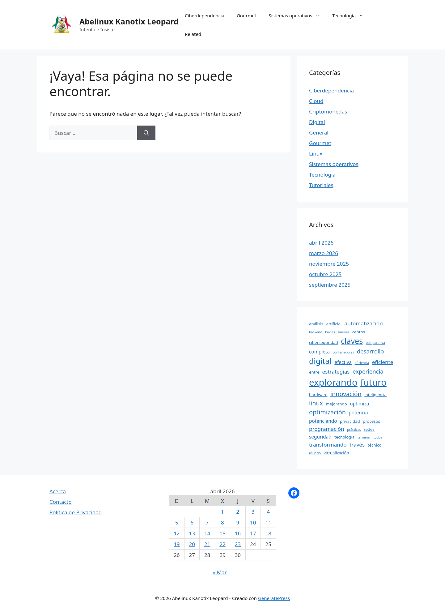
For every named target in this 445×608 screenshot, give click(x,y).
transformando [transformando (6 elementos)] (328, 444)
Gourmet (246, 15)
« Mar (220, 572)
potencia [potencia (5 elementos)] (358, 412)
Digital (317, 122)
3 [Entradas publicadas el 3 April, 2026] (253, 511)
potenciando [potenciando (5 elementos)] (323, 421)
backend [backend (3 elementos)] (315, 332)
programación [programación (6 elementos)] (326, 428)
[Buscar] (146, 133)
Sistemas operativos (297, 15)
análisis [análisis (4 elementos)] (316, 324)
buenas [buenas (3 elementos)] (343, 332)
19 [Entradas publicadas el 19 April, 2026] (177, 544)
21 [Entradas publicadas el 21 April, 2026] (207, 544)
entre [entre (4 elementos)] (314, 372)
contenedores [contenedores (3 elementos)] (343, 352)
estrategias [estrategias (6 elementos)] (336, 371)
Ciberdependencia (204, 15)
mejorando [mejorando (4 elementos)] (336, 404)
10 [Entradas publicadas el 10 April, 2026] (253, 522)
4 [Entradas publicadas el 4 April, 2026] (268, 511)
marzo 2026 (323, 253)
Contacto (60, 501)
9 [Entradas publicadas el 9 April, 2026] (237, 522)
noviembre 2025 (329, 263)
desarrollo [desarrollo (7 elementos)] (370, 351)
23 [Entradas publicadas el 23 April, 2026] (238, 544)
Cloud (316, 101)
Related (193, 34)
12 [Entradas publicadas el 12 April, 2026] (177, 533)
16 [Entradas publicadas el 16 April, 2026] (238, 533)
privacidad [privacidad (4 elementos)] (350, 421)
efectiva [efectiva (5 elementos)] (343, 362)
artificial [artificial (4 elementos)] (333, 324)
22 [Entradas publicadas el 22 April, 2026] (222, 544)
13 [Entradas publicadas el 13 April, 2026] (192, 533)
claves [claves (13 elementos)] (352, 341)
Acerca (57, 491)
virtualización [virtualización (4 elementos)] (336, 453)
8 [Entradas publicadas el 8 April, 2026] (222, 522)
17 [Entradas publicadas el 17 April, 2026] (253, 533)
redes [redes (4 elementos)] (369, 429)
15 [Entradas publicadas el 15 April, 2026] (222, 533)
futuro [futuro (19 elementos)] (373, 382)
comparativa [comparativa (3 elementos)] (375, 342)
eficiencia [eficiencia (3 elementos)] (362, 363)
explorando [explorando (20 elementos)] (333, 382)
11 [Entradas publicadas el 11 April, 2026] (268, 522)
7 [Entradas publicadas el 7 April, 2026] (207, 522)
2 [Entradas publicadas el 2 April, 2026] (237, 511)
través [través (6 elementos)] (357, 444)
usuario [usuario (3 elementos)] (315, 453)
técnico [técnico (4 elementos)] (375, 445)
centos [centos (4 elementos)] (358, 332)
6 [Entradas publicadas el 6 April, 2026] (191, 522)
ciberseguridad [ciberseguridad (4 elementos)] (323, 342)
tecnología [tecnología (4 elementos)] (344, 437)
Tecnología (351, 15)
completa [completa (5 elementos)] (319, 352)
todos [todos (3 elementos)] (377, 437)
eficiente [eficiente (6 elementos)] (382, 362)
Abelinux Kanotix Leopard (129, 21)
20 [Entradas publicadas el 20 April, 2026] (192, 544)
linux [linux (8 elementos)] (316, 403)
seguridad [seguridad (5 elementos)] (320, 437)
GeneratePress (274, 598)
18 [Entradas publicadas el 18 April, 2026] (268, 533)
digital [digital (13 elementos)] (320, 361)
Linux (315, 153)
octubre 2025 (325, 274)
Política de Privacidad (75, 512)
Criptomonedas (328, 111)
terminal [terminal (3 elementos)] (364, 437)
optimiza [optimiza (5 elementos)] (359, 403)
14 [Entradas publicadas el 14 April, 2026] (207, 533)
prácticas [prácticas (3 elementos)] (354, 429)
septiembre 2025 (329, 284)
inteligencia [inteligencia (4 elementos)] (375, 394)
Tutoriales (321, 185)
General (318, 132)
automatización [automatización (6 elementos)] (364, 323)
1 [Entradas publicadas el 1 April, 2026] (222, 511)
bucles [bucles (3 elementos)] (330, 332)
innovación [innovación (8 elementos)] (346, 394)
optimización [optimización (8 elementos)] (327, 412)
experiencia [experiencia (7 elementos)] (368, 371)
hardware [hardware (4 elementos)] (318, 394)
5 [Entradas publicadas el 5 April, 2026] (176, 522)
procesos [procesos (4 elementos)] (371, 421)
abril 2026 (321, 242)
